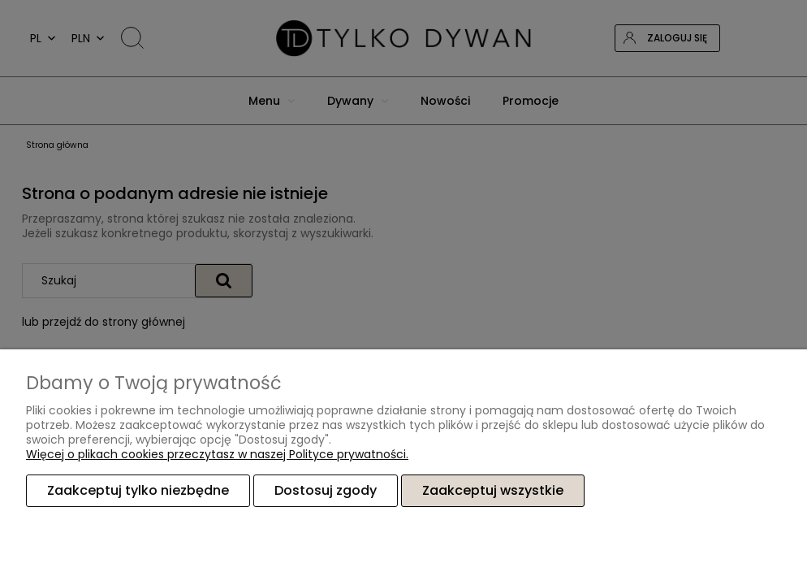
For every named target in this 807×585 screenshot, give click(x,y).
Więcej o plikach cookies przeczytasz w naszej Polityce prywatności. (217, 454)
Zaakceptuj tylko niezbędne (138, 490)
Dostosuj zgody (325, 490)
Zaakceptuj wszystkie (492, 490)
